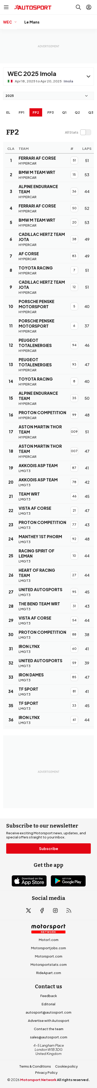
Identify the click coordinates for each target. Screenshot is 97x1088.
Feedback (48, 996)
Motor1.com (48, 940)
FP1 (21, 112)
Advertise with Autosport (48, 1020)
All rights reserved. (73, 1080)
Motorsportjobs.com (48, 948)
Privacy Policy (46, 1072)
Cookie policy (66, 1066)
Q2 (77, 112)
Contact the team (48, 1029)
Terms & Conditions (35, 1066)
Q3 (90, 112)
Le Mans (32, 22)
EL (8, 112)
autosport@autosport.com (48, 1012)
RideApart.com (48, 973)
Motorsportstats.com (49, 964)
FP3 (50, 112)
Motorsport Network (38, 1080)
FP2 (36, 112)
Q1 (64, 112)
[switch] (78, 132)
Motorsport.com (48, 956)
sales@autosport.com (48, 1037)
